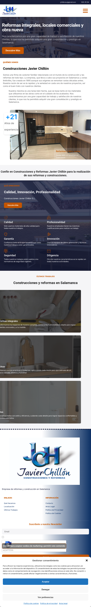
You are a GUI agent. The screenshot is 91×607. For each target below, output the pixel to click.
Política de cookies (31, 603)
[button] (86, 560)
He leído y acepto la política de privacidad (23, 537)
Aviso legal (63, 603)
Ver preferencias (45, 597)
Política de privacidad (49, 603)
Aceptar (45, 581)
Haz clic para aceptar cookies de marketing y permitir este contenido (34, 546)
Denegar (46, 589)
